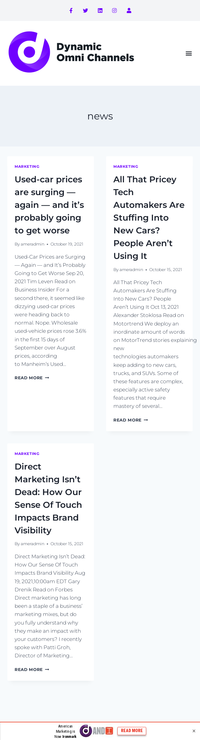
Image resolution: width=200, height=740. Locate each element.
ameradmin (32, 244)
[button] (189, 53)
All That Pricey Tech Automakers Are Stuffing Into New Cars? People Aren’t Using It (148, 217)
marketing (27, 166)
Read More (32, 377)
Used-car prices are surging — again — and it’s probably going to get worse (49, 205)
